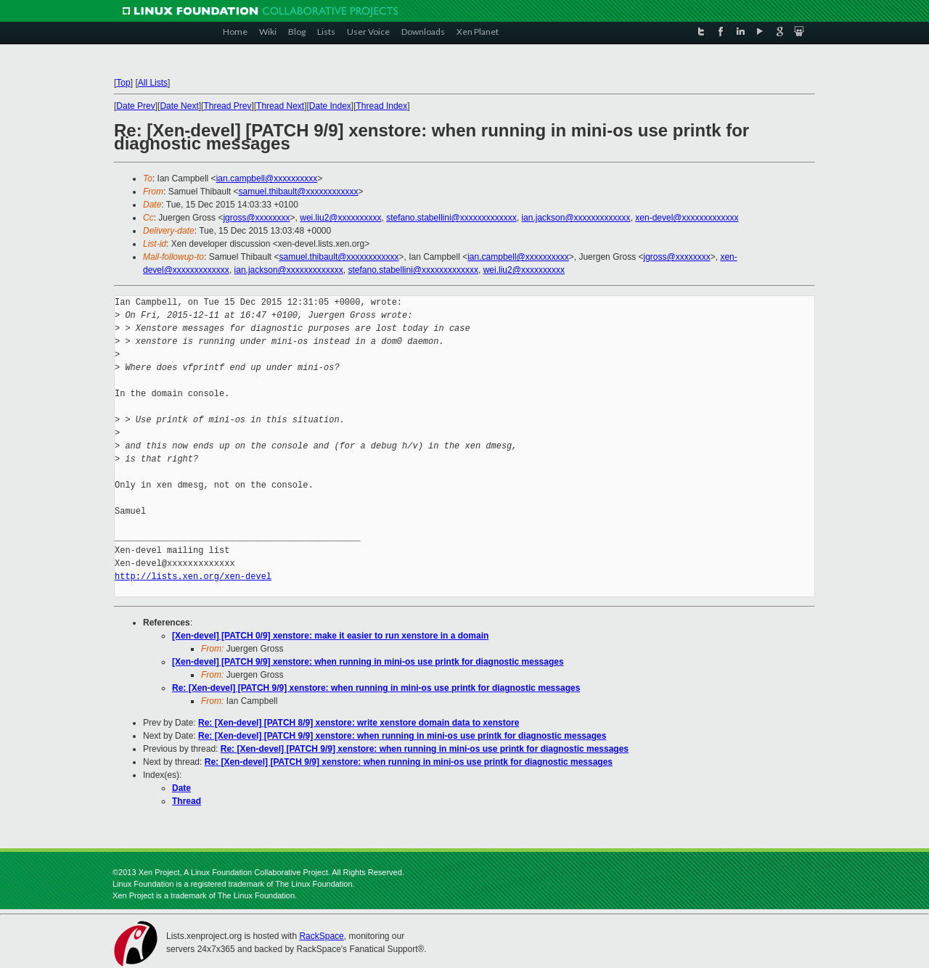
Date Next (179, 106)
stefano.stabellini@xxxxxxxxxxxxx (451, 218)
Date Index (330, 106)
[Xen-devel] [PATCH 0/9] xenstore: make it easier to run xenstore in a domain (330, 636)
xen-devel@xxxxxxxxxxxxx (686, 218)
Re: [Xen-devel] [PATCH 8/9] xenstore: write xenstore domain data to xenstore (358, 723)
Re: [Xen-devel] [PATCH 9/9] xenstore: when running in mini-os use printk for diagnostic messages (376, 688)
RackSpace (321, 936)
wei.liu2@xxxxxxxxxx (340, 218)
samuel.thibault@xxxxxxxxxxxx (299, 191)
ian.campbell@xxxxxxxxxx (267, 178)
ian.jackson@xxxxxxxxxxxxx (575, 218)
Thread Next (280, 106)
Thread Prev (227, 106)
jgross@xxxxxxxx (256, 218)
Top (123, 83)
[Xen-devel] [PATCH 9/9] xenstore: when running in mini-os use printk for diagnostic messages (368, 662)
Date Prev (135, 106)
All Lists (153, 83)
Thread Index (382, 106)
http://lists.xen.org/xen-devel (193, 576)
